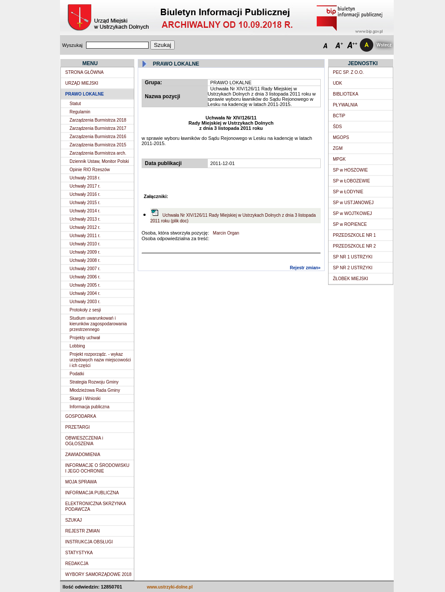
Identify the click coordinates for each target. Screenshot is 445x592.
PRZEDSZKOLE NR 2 (354, 246)
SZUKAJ (73, 520)
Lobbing (77, 346)
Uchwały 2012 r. (85, 227)
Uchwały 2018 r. (85, 177)
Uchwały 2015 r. (85, 202)
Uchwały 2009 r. (85, 252)
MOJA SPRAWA (81, 482)
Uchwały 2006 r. (85, 277)
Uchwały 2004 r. (85, 293)
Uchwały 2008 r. (85, 260)
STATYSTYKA (79, 552)
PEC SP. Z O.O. (348, 72)
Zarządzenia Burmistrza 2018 (98, 120)
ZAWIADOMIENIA (82, 454)
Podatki (77, 373)
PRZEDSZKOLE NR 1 (354, 235)
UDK (337, 83)
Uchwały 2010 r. (85, 243)
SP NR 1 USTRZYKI (352, 257)
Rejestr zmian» (305, 267)
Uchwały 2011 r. (85, 235)
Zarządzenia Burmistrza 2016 (98, 136)
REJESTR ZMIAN (82, 531)
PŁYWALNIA (345, 105)
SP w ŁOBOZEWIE (351, 181)
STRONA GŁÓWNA (84, 72)
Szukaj (162, 45)
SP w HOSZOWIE (350, 170)
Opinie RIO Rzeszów (90, 169)
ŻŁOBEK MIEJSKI (350, 278)
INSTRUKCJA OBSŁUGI (89, 541)
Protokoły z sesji (85, 310)
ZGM (337, 148)
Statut (75, 103)
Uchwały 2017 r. (85, 186)
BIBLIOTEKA (345, 94)
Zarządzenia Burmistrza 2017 (98, 128)
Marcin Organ (225, 233)
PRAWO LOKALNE (84, 94)
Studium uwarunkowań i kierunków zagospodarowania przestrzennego (98, 324)
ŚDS (337, 126)
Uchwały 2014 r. (85, 210)
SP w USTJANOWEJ (353, 202)
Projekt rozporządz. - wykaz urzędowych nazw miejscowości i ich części (100, 360)
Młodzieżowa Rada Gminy (95, 390)
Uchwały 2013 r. (85, 219)
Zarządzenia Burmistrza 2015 (98, 144)
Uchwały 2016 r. (85, 194)
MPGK (339, 159)
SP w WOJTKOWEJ (352, 213)
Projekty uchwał (85, 337)
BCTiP (339, 115)
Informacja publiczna (90, 406)
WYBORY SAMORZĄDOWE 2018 (98, 574)
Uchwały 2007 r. (85, 268)
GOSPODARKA (80, 416)
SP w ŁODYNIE (348, 191)
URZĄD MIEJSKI (81, 83)
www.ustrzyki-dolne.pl (170, 587)
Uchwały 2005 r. (85, 285)
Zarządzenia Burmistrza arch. (98, 153)
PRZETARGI (77, 427)
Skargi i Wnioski (85, 398)
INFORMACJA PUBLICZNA (92, 492)
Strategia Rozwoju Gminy (94, 382)
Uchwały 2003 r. (85, 301)
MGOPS (341, 137)
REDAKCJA (76, 563)
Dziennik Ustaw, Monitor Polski (99, 161)
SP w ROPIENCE (350, 224)
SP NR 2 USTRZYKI (352, 267)
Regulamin (80, 111)
